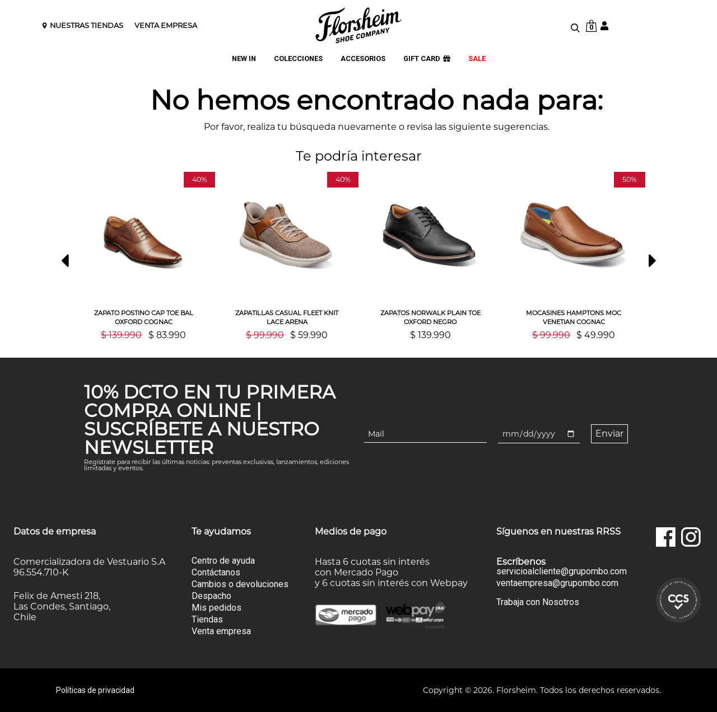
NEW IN (244, 59)
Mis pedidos (216, 607)
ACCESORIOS (363, 59)
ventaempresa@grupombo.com (557, 583)
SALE (477, 59)
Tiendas (207, 619)
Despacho (211, 596)
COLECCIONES (298, 59)
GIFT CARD (426, 59)
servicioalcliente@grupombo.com (561, 571)
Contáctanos (216, 572)
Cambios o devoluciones (240, 584)
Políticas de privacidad (95, 690)
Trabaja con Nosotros (537, 602)
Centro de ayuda (223, 560)
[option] (143, 256)
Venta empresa (221, 631)
